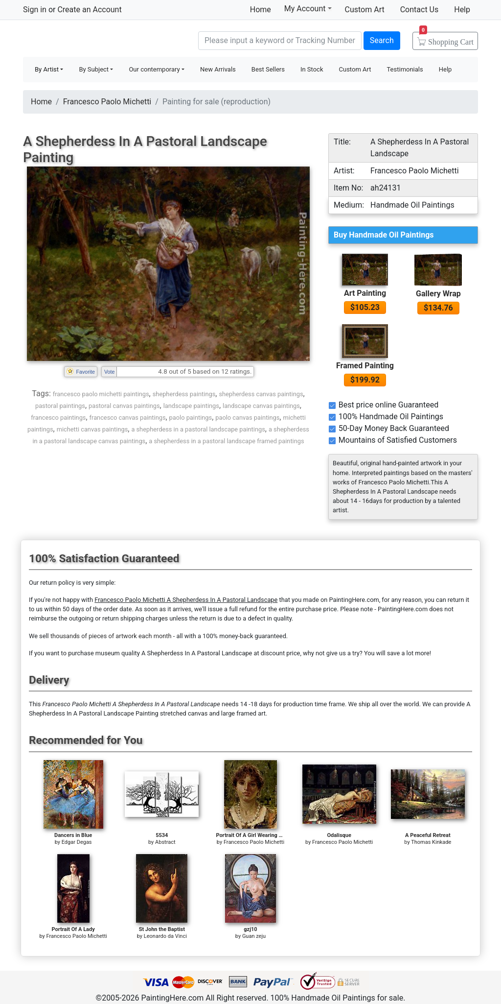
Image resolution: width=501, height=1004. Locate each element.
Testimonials (405, 69)
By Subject (94, 69)
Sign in (34, 9)
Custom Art (365, 9)
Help (462, 9)
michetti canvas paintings (92, 429)
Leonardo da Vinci (165, 936)
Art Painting (365, 293)
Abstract (165, 842)
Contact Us (419, 9)
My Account (308, 8)
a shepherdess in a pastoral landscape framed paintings (226, 441)
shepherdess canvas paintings (261, 394)
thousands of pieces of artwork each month (111, 636)
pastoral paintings (60, 405)
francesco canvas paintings (128, 417)
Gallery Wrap (438, 293)
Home (260, 9)
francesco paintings (58, 417)
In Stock (311, 69)
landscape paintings (191, 405)
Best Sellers (268, 69)
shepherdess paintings (184, 394)
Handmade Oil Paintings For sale (96, 39)
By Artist (47, 69)
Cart (446, 39)
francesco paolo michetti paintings (101, 394)
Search (382, 40)
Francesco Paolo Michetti (107, 101)
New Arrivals (218, 69)
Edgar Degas (77, 842)
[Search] (280, 40)
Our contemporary (154, 69)
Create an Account (89, 9)
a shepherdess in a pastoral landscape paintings (198, 429)
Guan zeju (254, 936)
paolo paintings (190, 417)
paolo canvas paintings (247, 417)
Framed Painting (365, 365)
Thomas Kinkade (431, 842)
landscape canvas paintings (261, 405)
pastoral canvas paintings (124, 405)
